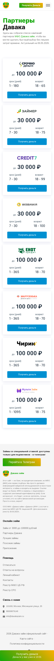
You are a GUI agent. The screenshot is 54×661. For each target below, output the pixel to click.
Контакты (8, 580)
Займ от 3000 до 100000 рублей (20, 528)
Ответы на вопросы (13, 570)
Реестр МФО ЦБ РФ (14, 585)
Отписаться (9, 565)
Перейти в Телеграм (22, 462)
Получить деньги (31, 5)
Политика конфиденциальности (27, 644)
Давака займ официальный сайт (29, 633)
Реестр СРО (9, 590)
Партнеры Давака (12, 533)
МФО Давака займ (25, 36)
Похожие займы (11, 543)
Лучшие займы (10, 538)
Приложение (10, 548)
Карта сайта (26, 639)
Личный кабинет (11, 575)
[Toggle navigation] (48, 5)
